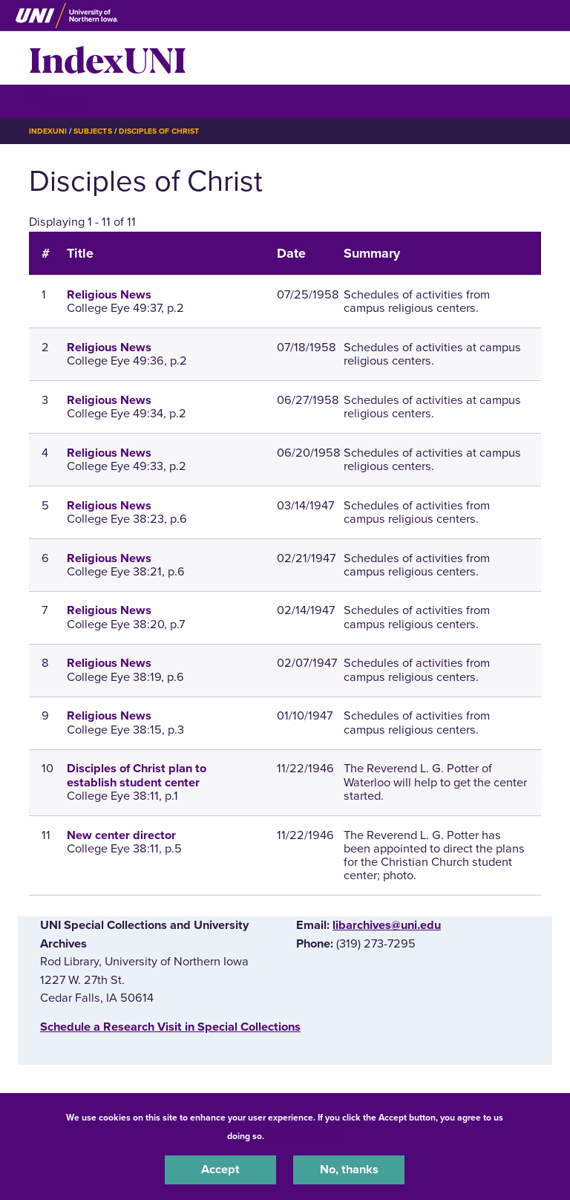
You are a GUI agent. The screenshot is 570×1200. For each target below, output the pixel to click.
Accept (220, 1169)
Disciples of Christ (159, 131)
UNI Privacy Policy (306, 1136)
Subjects (92, 131)
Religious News (109, 294)
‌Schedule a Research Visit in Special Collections (170, 1027)
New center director (121, 835)
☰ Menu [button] (55, 100)
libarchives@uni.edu (386, 925)
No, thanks (349, 1169)
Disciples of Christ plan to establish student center (136, 775)
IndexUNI (107, 58)
